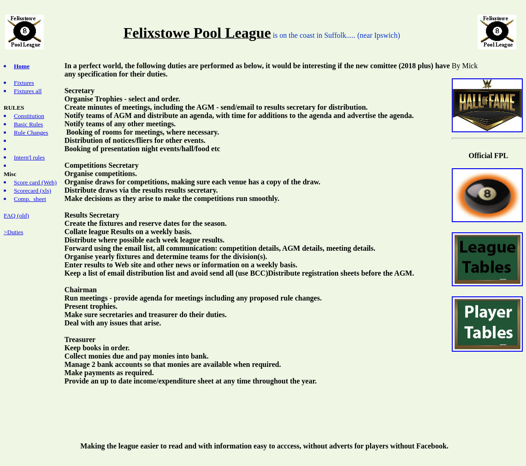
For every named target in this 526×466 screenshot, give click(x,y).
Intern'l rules (29, 157)
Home (22, 66)
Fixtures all (27, 91)
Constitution (29, 115)
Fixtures (24, 82)
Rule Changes (31, 132)
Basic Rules (28, 124)
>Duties (13, 232)
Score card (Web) (35, 182)
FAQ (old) (16, 215)
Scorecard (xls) (32, 190)
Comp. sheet (30, 198)
